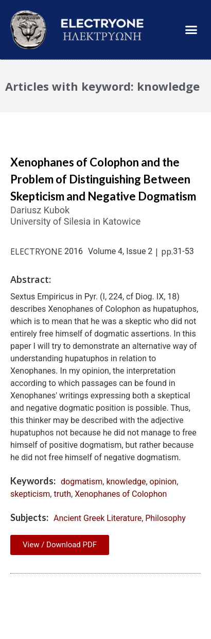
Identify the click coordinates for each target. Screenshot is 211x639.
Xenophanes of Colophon (121, 494)
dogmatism (81, 481)
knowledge (126, 481)
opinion (163, 481)
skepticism (30, 494)
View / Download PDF (60, 544)
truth (62, 494)
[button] (191, 30)
